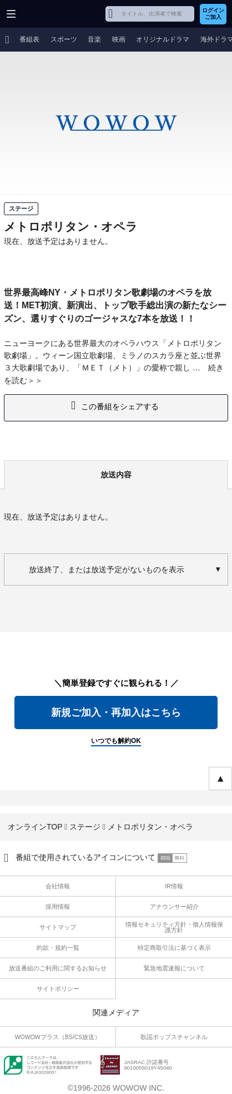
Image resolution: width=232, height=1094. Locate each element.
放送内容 (116, 474)
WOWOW (50, 14)
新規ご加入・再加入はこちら (116, 712)
